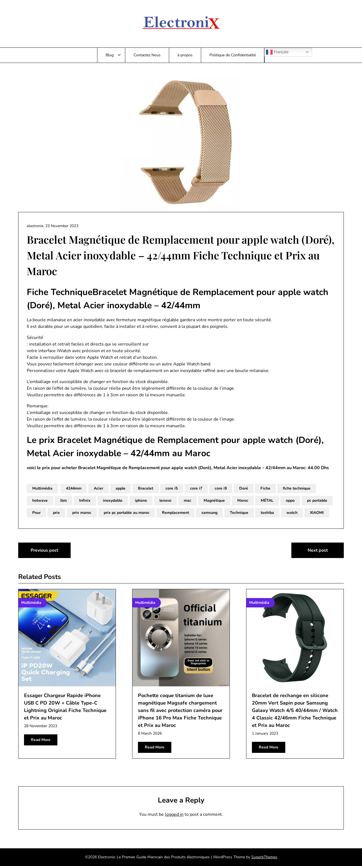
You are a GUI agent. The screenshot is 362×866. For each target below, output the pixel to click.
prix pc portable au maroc (127, 512)
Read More (40, 739)
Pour (36, 512)
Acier (98, 488)
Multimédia (42, 488)
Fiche (265, 488)
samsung (209, 512)
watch (291, 512)
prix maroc (81, 512)
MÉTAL (267, 500)
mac (187, 500)
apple (121, 488)
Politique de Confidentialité (232, 55)
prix (56, 512)
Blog (110, 55)
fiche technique (296, 488)
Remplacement (175, 512)
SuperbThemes (264, 857)
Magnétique (214, 500)
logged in (174, 814)
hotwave (40, 500)
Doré (243, 488)
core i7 (196, 488)
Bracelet (145, 488)
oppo (290, 500)
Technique (239, 512)
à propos (185, 55)
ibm (63, 500)
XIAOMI (317, 512)
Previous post (44, 550)
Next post (318, 550)
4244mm (73, 488)
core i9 (221, 488)
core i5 (172, 488)
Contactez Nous (147, 55)
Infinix (85, 500)
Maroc (242, 500)
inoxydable (113, 500)
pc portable (317, 500)
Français (277, 52)
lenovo (165, 500)
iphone (141, 500)
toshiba (267, 512)
